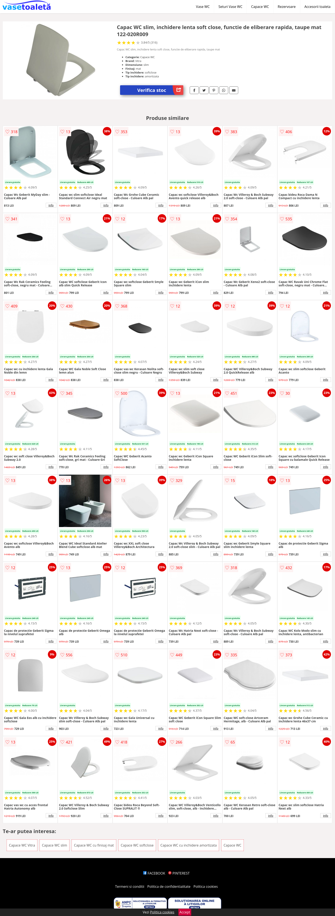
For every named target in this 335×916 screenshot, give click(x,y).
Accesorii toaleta (317, 6)
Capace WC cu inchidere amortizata (188, 845)
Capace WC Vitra (22, 845)
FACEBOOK (154, 873)
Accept (184, 912)
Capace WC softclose (137, 845)
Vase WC (203, 6)
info (51, 205)
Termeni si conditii (129, 886)
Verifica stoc (160, 90)
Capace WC (260, 6)
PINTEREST (179, 873)
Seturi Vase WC (230, 6)
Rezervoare (287, 6)
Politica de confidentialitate (169, 886)
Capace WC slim (54, 845)
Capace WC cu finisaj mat (94, 845)
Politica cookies (206, 886)
